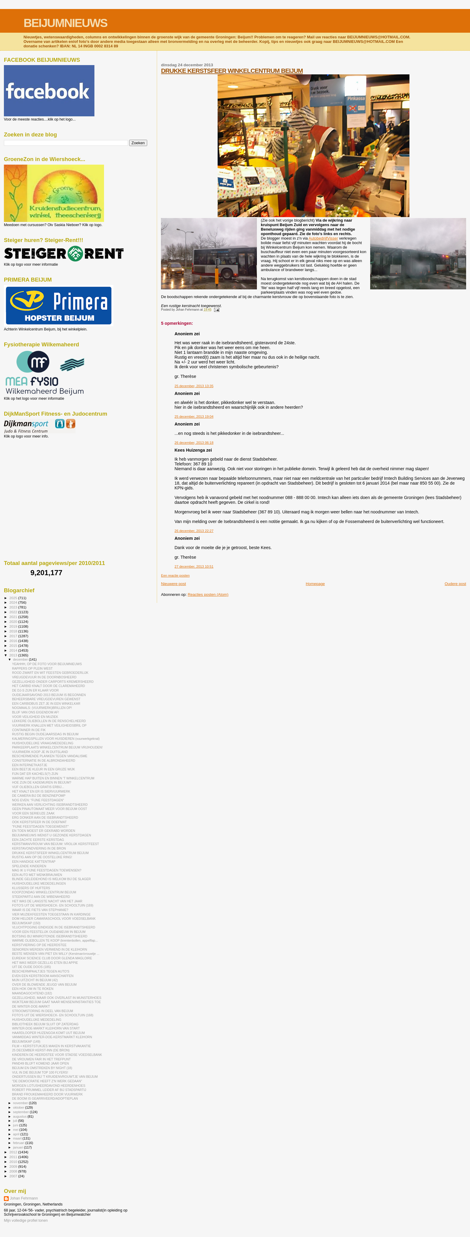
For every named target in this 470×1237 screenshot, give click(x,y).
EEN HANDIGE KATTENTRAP (33, 861)
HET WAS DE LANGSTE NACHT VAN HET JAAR (47, 901)
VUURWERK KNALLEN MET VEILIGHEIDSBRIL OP (49, 725)
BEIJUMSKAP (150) (26, 923)
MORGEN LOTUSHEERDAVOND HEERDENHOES (48, 1085)
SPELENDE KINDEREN (29, 866)
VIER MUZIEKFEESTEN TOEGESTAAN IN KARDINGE (51, 914)
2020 (13, 621)
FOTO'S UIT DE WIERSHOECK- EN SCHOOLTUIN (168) (52, 1015)
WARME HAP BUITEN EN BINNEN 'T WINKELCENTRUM (53, 778)
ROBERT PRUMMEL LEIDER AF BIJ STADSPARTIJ (49, 1090)
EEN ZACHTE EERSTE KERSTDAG (38, 839)
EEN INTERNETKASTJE (29, 765)
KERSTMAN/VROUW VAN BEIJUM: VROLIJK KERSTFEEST (55, 844)
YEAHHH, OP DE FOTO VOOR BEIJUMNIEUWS (47, 664)
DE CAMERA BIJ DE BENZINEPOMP (38, 795)
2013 (13, 655)
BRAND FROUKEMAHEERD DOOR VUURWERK (47, 1094)
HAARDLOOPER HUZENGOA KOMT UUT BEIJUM (48, 1033)
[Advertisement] (31, 470)
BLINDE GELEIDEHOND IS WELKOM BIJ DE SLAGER (51, 879)
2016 (13, 641)
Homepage (315, 583)
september (21, 1112)
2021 (13, 617)
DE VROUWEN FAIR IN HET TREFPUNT (41, 1059)
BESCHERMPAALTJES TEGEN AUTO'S (40, 971)
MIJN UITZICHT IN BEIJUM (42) (35, 980)
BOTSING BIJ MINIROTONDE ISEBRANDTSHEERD (49, 936)
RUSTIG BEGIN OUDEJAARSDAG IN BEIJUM (45, 734)
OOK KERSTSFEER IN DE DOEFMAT (39, 822)
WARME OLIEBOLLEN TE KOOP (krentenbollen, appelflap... (55, 940)
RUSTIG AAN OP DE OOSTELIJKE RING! (42, 857)
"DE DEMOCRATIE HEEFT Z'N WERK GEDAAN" (47, 1081)
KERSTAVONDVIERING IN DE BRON (39, 848)
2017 (13, 636)
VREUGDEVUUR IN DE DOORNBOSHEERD (44, 677)
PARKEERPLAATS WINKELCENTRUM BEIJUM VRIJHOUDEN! (57, 747)
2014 (13, 650)
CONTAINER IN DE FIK (29, 730)
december (21, 659)
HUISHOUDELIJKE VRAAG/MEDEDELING (42, 743)
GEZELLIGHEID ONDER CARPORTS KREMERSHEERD (53, 681)
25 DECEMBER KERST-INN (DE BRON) (41, 1050)
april (16, 1134)
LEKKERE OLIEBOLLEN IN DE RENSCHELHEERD (49, 721)
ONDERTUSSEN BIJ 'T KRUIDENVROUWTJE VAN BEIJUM (55, 1076)
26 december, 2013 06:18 (193, 442)
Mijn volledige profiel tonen (26, 1220)
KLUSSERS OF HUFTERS (31, 888)
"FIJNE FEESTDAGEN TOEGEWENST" (40, 826)
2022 (13, 612)
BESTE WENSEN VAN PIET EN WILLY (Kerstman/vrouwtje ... (55, 953)
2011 (13, 1157)
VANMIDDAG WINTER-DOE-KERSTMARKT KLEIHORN (52, 1037)
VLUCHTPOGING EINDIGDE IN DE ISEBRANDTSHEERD (53, 927)
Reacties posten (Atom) (208, 594)
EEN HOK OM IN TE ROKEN (32, 988)
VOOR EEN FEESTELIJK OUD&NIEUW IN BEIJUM (48, 932)
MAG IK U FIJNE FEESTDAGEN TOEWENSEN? (46, 870)
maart (18, 1138)
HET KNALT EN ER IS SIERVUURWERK (41, 791)
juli (15, 1120)
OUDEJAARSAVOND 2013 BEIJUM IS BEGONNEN (49, 695)
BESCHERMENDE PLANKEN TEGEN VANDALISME (49, 756)
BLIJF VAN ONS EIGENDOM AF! (35, 712)
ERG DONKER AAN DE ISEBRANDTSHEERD (45, 817)
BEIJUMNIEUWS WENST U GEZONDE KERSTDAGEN (51, 835)
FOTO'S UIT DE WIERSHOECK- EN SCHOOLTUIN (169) (52, 905)
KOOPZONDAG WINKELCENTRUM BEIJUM (44, 892)
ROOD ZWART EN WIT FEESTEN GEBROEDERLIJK (50, 672)
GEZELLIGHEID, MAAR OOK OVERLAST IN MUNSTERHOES (56, 997)
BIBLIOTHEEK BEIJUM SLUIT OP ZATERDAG (45, 1024)
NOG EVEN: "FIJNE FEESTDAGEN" (38, 800)
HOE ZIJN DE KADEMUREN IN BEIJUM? (41, 782)
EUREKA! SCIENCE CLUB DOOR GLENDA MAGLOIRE (52, 958)
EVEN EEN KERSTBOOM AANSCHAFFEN (42, 976)
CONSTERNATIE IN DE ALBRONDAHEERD (43, 760)
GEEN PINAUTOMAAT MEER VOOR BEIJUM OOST (49, 809)
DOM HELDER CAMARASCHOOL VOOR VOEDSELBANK (54, 918)
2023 (13, 607)
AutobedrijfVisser (323, 238)
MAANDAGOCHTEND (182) (32, 993)
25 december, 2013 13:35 (193, 386)
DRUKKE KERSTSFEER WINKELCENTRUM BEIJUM (232, 70)
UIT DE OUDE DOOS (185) (31, 967)
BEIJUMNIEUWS (65, 22)
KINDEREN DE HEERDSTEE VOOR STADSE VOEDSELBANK (57, 1054)
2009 (13, 1166)
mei (16, 1129)
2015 (13, 645)
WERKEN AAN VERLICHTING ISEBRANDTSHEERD (50, 804)
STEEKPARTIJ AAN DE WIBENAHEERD (41, 896)
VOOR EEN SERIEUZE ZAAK (33, 813)
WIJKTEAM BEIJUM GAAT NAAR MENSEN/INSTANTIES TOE (56, 1002)
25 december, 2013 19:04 (193, 416)
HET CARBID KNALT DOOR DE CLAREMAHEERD (48, 686)
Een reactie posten (175, 575)
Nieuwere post (173, 583)
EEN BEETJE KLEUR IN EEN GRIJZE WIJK (43, 769)
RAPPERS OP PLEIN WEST (32, 668)
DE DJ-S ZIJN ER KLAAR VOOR (35, 690)
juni (16, 1125)
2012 (13, 1152)
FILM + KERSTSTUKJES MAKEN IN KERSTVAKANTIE (51, 1046)
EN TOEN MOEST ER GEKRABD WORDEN (43, 830)
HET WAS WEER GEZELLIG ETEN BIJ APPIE (45, 962)
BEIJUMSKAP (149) (26, 1041)
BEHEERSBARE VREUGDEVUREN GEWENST (46, 699)
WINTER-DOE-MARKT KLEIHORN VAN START (46, 1028)
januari (18, 1147)
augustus (20, 1116)
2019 (13, 626)
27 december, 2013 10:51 (193, 566)
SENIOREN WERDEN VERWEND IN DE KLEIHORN (49, 949)
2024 (13, 602)
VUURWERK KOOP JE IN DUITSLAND (40, 752)
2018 (13, 631)
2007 (13, 1176)
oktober (19, 1107)
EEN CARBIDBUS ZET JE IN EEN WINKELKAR (46, 703)
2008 (13, 1171)
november (21, 1103)
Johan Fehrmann (24, 1198)
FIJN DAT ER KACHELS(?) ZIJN (35, 773)
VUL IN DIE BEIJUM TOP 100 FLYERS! (40, 1072)
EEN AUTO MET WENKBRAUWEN (37, 875)
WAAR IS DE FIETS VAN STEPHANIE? (40, 910)
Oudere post (455, 583)
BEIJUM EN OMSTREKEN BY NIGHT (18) (42, 1068)
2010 (13, 1162)
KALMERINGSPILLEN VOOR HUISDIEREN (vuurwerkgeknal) (56, 738)
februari (19, 1143)
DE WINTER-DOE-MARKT (31, 1006)
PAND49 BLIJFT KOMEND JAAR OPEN (40, 1063)
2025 (13, 598)
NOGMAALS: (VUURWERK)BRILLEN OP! (42, 708)
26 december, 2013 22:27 (193, 531)
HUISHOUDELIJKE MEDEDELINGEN (39, 883)
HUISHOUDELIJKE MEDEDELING (36, 1019)
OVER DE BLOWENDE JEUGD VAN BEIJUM (44, 984)
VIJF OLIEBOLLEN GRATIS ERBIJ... (38, 787)
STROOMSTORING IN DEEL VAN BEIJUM (42, 1011)
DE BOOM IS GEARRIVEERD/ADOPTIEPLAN (45, 1098)
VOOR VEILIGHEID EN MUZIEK (35, 717)
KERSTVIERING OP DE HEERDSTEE (39, 945)
